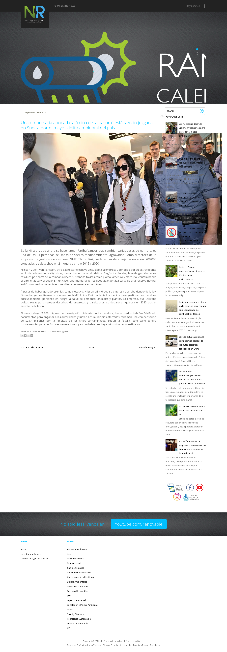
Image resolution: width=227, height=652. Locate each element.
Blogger (140, 641)
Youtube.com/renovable (139, 524)
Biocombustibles (75, 558)
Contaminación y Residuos (80, 577)
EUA (69, 595)
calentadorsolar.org (31, 553)
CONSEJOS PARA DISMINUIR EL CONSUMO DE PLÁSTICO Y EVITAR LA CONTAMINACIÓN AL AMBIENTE (186, 236)
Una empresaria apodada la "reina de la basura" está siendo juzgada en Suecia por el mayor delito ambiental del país (87, 125)
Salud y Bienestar (76, 614)
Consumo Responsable (79, 572)
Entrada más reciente (32, 347)
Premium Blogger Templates (146, 645)
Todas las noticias (64, 6)
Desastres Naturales (77, 586)
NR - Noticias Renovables (111, 641)
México (70, 609)
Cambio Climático (75, 567)
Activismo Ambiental (77, 549)
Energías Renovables (77, 590)
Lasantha (127, 645)
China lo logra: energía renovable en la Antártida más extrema (192, 162)
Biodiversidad (74, 563)
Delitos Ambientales (77, 581)
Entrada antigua (147, 347)
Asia (69, 553)
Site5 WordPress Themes (89, 645)
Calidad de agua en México (34, 558)
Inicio (91, 347)
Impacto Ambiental (76, 600)
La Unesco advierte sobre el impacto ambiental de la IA (192, 410)
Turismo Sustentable (77, 623)
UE (68, 628)
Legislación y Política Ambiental (82, 604)
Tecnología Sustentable (79, 618)
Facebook (204, 6)
